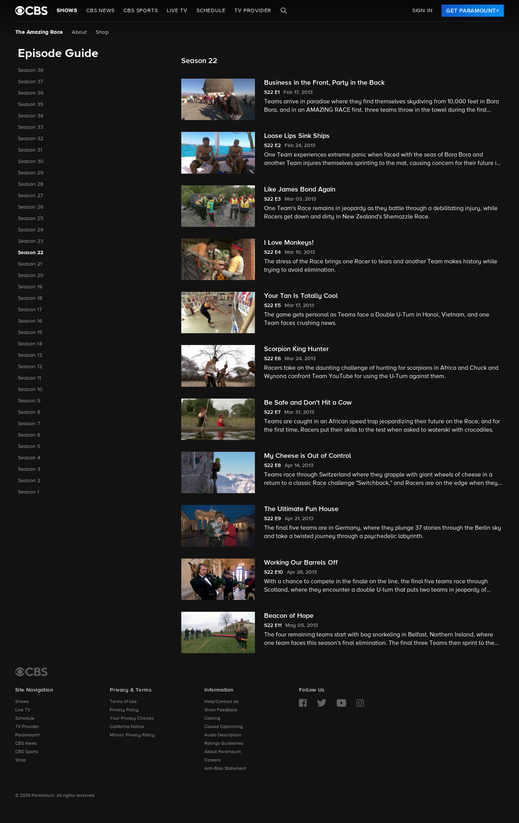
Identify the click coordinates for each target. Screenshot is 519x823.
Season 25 (30, 218)
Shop (102, 32)
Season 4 (29, 458)
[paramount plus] (31, 10)
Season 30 (31, 161)
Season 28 (30, 184)
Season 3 (29, 469)
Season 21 (30, 264)
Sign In (422, 10)
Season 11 (29, 378)
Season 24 (30, 230)
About (79, 32)
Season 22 (30, 252)
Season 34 (30, 116)
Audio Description (222, 735)
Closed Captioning (223, 727)
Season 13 (30, 355)
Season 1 (28, 492)
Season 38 (30, 70)
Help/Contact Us (221, 702)
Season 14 (30, 344)
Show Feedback (220, 710)
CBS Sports (26, 752)
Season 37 (30, 81)
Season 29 (30, 173)
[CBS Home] (31, 671)
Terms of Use (123, 702)
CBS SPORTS (140, 10)
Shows (67, 10)
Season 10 (30, 389)
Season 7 (29, 423)
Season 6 (29, 435)
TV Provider (252, 10)
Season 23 (30, 241)
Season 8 (29, 412)
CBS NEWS (100, 10)
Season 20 (31, 275)
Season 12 (30, 366)
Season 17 (30, 309)
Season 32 (30, 138)
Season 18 (30, 298)
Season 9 (29, 401)
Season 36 (30, 93)
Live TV (22, 710)
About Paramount (222, 752)
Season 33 (30, 127)
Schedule (210, 10)
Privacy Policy (124, 710)
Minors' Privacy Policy (132, 735)
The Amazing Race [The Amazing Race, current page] (39, 32)
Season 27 (30, 195)
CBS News (26, 743)
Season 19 (30, 287)
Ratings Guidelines (224, 743)
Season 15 (30, 332)
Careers (212, 760)
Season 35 (30, 104)
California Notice (127, 727)
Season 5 (29, 446)
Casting (212, 718)
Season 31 (30, 150)
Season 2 (29, 480)
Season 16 (30, 321)
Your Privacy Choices (132, 718)
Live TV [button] (177, 10)
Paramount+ (27, 735)
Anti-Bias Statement (225, 768)
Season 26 (30, 207)
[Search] (283, 10)
